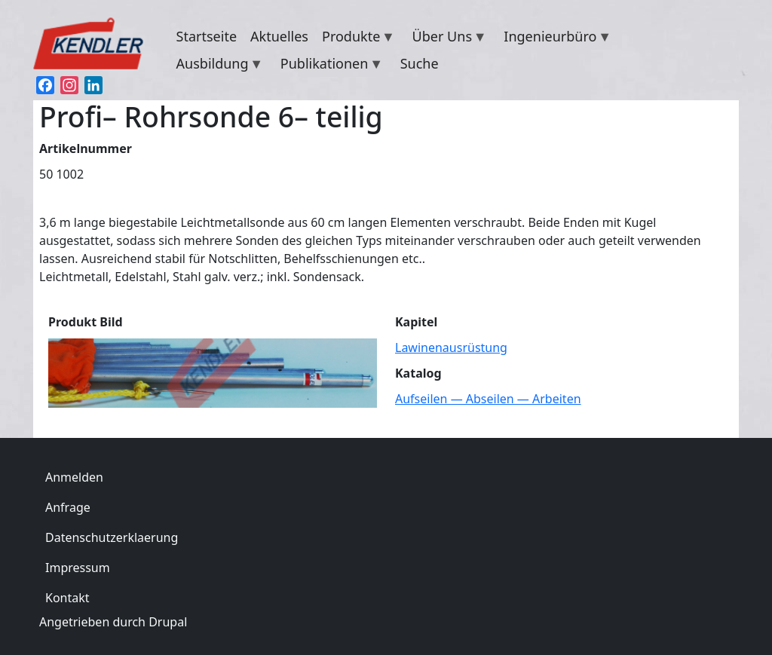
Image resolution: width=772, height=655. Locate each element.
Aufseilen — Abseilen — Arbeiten (488, 398)
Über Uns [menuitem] (446, 38)
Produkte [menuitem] (355, 38)
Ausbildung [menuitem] (217, 65)
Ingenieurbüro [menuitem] (554, 38)
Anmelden (74, 477)
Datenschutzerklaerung (111, 537)
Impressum (77, 567)
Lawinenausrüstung (451, 347)
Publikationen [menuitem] (328, 65)
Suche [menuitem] (419, 63)
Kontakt (67, 597)
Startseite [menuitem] (206, 36)
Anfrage (67, 507)
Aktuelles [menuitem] (279, 36)
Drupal (168, 622)
